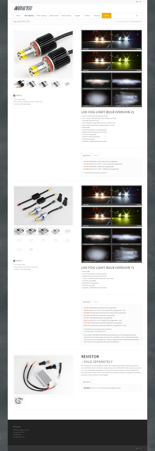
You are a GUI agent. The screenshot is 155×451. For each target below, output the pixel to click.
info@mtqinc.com (18, 437)
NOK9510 (86, 161)
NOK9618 (86, 310)
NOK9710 (86, 318)
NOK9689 (86, 313)
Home (127, 21)
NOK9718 (86, 320)
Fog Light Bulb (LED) (21, 21)
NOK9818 (86, 169)
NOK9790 (86, 325)
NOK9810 (86, 167)
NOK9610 (86, 308)
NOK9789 (86, 323)
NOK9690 (86, 315)
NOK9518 (86, 164)
